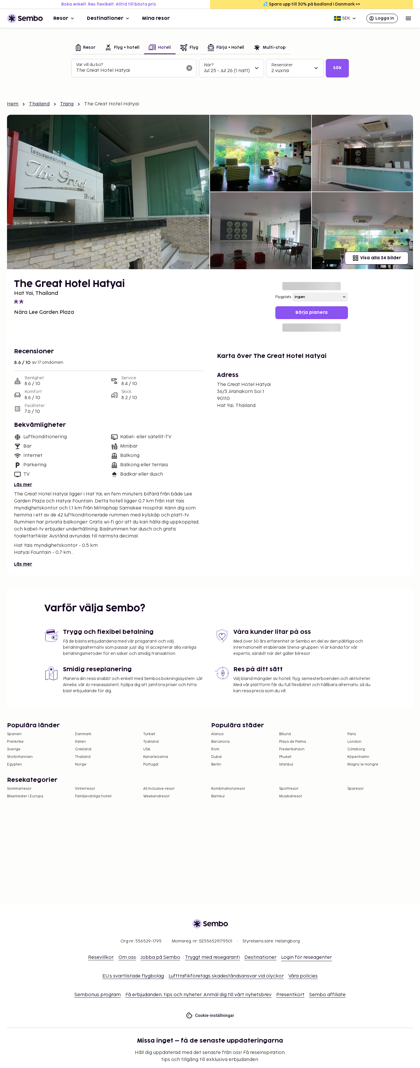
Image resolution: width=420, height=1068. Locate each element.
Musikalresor (290, 796)
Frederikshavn (291, 749)
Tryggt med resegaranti (212, 957)
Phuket (285, 757)
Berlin (216, 764)
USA (146, 749)
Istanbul (286, 764)
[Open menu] (408, 18)
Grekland (83, 749)
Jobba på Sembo (160, 957)
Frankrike (15, 742)
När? (209, 64)
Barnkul (218, 796)
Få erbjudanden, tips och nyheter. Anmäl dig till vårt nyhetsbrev (198, 995)
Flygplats (283, 297)
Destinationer (108, 18)
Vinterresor (85, 789)
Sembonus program (97, 995)
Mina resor (156, 18)
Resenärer (282, 64)
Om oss (127, 957)
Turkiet (149, 734)
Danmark (83, 734)
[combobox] (129, 71)
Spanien (14, 734)
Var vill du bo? (89, 64)
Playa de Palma (292, 742)
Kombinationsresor (228, 789)
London (354, 742)
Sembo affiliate (327, 995)
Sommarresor (19, 789)
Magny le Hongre (362, 764)
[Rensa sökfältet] (189, 68)
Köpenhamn (358, 757)
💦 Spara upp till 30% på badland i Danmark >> (311, 4)
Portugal (150, 764)
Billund (285, 734)
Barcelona (220, 742)
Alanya (217, 734)
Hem (12, 104)
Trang (67, 104)
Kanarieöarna (155, 757)
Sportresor (288, 789)
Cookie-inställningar (210, 1015)
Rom (215, 749)
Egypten (14, 764)
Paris (351, 734)
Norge (80, 764)
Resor (64, 18)
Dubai (216, 757)
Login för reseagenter (306, 957)
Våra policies (303, 976)
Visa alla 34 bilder (376, 258)
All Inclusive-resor (159, 789)
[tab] (85, 48)
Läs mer (23, 485)
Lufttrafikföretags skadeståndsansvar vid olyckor (226, 976)
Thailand (39, 104)
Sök (337, 68)
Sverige (13, 749)
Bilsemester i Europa (25, 796)
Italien (80, 742)
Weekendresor (156, 796)
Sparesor (355, 789)
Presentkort (290, 995)
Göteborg (356, 749)
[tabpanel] (210, 68)
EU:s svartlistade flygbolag (133, 976)
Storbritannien (20, 757)
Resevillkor (101, 957)
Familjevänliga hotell (93, 796)
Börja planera (311, 312)
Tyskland (151, 742)
